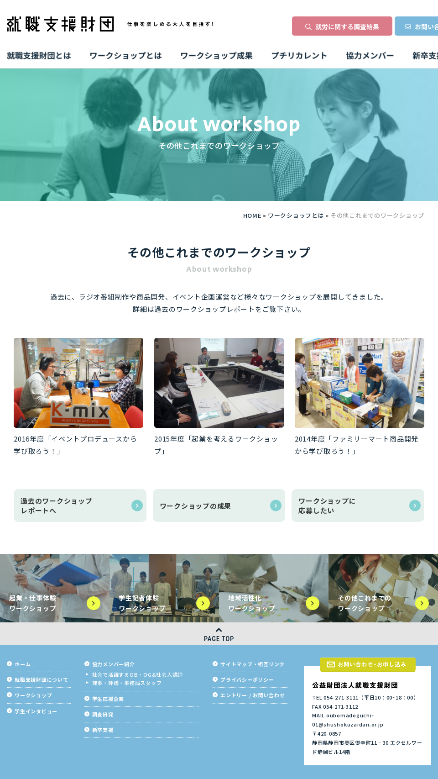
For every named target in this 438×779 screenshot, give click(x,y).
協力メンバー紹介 (113, 664)
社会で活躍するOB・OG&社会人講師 (137, 675)
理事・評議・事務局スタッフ (127, 683)
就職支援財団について (41, 680)
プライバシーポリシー (247, 680)
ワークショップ (33, 695)
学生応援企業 (108, 699)
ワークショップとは (296, 215)
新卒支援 (103, 730)
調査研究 (103, 714)
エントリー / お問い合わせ (252, 695)
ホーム (23, 664)
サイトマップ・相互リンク (252, 664)
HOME (252, 215)
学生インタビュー (36, 711)
